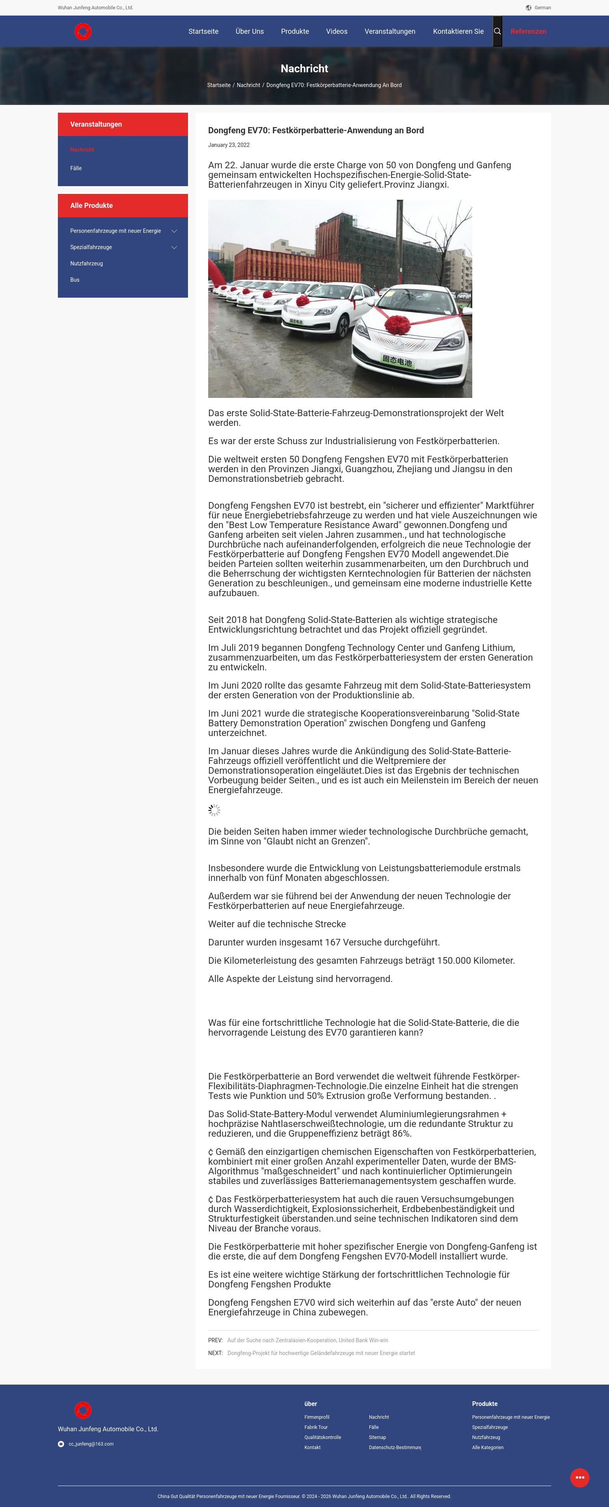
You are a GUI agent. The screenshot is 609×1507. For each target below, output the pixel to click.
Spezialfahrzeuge (91, 247)
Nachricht (248, 85)
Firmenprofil (316, 1417)
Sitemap (377, 1437)
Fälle (76, 168)
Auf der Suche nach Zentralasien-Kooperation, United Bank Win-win (307, 1340)
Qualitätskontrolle (322, 1437)
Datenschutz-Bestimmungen (395, 1447)
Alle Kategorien (488, 1447)
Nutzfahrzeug (86, 263)
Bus (75, 280)
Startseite (219, 85)
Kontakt (312, 1447)
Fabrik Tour (316, 1427)
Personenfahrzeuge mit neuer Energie (115, 231)
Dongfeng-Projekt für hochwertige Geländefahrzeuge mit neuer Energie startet (321, 1353)
